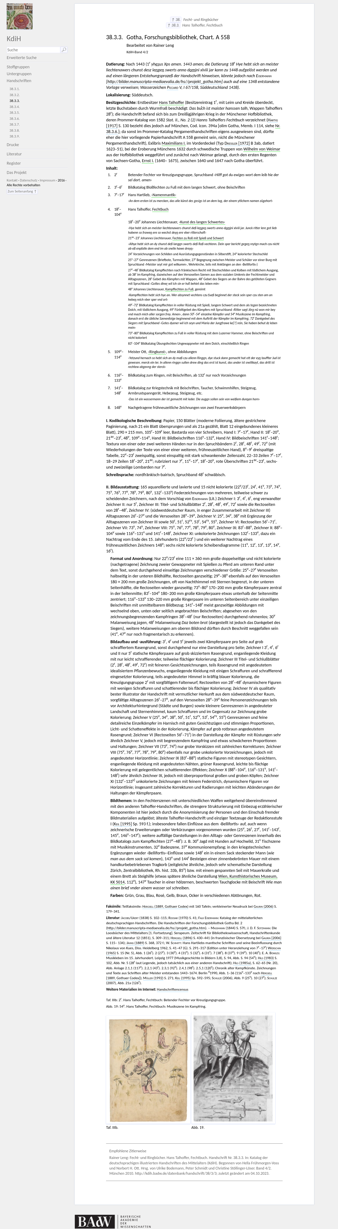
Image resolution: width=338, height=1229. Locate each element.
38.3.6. (14, 118)
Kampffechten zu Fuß (179, 289)
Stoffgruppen (18, 66)
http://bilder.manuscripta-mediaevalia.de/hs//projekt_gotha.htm (164, 81)
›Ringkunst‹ (157, 351)
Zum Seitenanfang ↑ (22, 191)
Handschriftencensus (172, 989)
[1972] (237, 143)
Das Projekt (17, 172)
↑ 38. (175, 19)
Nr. (277, 125)
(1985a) (242, 963)
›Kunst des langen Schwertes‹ (202, 222)
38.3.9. (14, 136)
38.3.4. (14, 107)
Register (14, 163)
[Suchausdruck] (33, 50)
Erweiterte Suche (22, 57)
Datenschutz (28, 180)
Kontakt (12, 180)
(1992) (153, 978)
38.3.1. (14, 89)
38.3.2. (14, 95)
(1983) (266, 958)
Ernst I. (148, 160)
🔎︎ (64, 49)
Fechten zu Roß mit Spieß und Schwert (198, 238)
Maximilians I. (174, 143)
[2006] (271, 938)
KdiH (14, 38)
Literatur (14, 153)
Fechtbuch (160, 209)
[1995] (123, 823)
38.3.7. (14, 124)
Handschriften (19, 80)
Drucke (13, 144)
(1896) (181, 938)
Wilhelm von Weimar (261, 149)
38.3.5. (14, 112)
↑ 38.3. (173, 25)
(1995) (183, 978)
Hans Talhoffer (171, 102)
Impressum (47, 180)
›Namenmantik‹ (163, 194)
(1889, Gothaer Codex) (165, 906)
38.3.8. (14, 130)
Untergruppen (19, 73)
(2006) (263, 906)
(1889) (135, 943)
